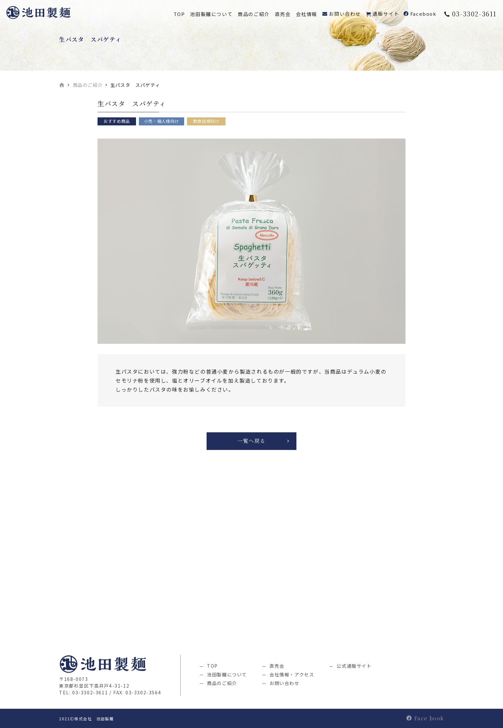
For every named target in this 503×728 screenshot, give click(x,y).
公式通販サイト (354, 666)
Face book (425, 718)
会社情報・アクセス (291, 674)
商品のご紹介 (254, 14)
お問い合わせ (345, 13)
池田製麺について (211, 14)
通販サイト (385, 13)
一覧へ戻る (251, 440)
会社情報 (306, 14)
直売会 (283, 14)
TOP (179, 14)
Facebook (423, 13)
